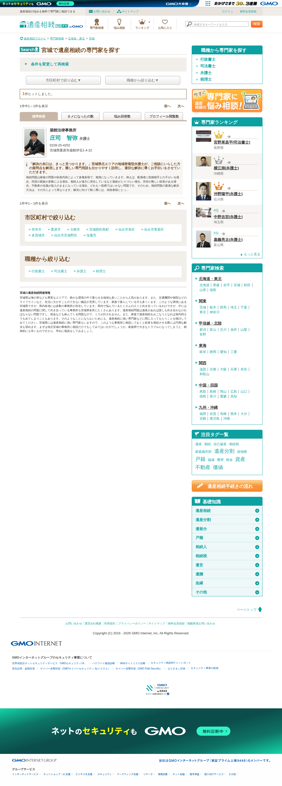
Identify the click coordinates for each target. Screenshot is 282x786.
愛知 (223, 352)
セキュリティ (104, 774)
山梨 (244, 329)
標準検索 (38, 116)
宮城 (237, 285)
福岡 (203, 414)
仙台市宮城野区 (65, 235)
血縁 (227, 583)
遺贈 (227, 574)
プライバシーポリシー (132, 623)
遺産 (198, 444)
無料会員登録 (248, 11)
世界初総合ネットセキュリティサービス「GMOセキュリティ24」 (49, 663)
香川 (213, 396)
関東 (202, 301)
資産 (240, 459)
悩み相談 (119, 27)
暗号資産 (194, 774)
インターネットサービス (25, 774)
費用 (220, 460)
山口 (244, 391)
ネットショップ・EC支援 (57, 774)
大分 (244, 414)
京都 (213, 369)
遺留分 (227, 529)
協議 (211, 460)
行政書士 (38, 271)
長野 (203, 334)
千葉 (244, 307)
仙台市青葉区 (154, 229)
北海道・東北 (210, 279)
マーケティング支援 (127, 774)
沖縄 (226, 418)
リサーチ (148, 774)
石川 (223, 329)
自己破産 (220, 444)
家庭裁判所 (203, 452)
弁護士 (81, 271)
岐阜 (203, 352)
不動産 (202, 467)
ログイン (227, 11)
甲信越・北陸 (210, 323)
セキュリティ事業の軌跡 (205, 668)
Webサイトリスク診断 (132, 663)
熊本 (233, 414)
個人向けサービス (214, 774)
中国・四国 (208, 385)
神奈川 (215, 312)
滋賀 (203, 369)
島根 (213, 391)
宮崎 (203, 418)
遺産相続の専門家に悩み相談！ (227, 100)
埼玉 (233, 307)
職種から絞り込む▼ (143, 80)
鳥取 (203, 391)
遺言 (227, 565)
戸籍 (200, 459)
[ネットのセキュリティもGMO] (38, 3)
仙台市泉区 (126, 229)
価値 (218, 467)
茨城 (203, 307)
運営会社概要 (93, 623)
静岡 (213, 352)
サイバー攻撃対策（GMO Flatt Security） (139, 668)
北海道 (204, 285)
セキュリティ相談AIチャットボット (171, 662)
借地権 (242, 452)
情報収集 (162, 774)
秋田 (247, 285)
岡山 (223, 391)
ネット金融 (178, 774)
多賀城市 (38, 235)
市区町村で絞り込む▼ (63, 80)
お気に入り (165, 27)
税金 (229, 460)
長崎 (223, 414)
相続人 (227, 547)
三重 (233, 352)
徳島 (203, 396)
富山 (213, 329)
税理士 (101, 271)
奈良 (244, 369)
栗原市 (56, 229)
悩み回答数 (122, 116)
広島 (233, 391)
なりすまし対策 (176, 668)
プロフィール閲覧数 (164, 116)
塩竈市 (91, 235)
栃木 (213, 307)
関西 (202, 363)
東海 (202, 346)
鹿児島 (215, 418)
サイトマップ (130, 11)
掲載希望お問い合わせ (201, 623)
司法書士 (60, 271)
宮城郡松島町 (99, 229)
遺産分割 (224, 451)
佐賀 (213, 414)
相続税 (234, 444)
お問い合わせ (102, 11)
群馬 (223, 307)
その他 (227, 592)
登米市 (36, 229)
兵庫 (233, 369)
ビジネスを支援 (84, 774)
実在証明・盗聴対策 (23, 668)
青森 (216, 285)
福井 (233, 329)
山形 (203, 290)
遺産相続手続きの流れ (230, 486)
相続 (207, 444)
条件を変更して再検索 (50, 64)
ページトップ (246, 610)
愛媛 (223, 396)
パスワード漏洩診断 (103, 663)
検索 (256, 24)
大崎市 (75, 229)
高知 (233, 396)
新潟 (203, 329)
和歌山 (204, 374)
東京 (203, 312)
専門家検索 (97, 27)
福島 (213, 290)
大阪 (223, 369)
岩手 (226, 285)
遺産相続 (227, 511)
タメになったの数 (80, 116)
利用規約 (109, 623)
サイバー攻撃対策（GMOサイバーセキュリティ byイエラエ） (75, 668)
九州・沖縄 (208, 408)
